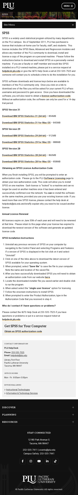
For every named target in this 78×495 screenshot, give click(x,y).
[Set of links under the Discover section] (72, 407)
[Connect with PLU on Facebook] (23, 461)
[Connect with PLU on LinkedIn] (47, 461)
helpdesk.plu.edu (11, 71)
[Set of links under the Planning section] (72, 414)
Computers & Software (31, 17)
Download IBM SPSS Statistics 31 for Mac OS (26, 122)
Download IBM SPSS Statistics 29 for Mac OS (26, 142)
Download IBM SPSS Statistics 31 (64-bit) (24, 116)
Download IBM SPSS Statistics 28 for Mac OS (26, 161)
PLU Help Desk (7, 17)
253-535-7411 (30, 450)
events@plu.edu (47, 450)
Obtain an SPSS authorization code (23, 331)
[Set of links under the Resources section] (72, 422)
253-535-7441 (47, 453)
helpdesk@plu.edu (19, 355)
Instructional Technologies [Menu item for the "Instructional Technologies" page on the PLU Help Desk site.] (18, 390)
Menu (68, 6)
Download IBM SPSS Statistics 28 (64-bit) (24, 155)
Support (18, 17)
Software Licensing (54, 178)
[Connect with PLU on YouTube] (39, 461)
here (47, 277)
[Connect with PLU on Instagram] (31, 461)
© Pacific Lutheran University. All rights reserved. (39, 489)
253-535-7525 (17, 352)
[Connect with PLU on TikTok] (55, 461)
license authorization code (56, 96)
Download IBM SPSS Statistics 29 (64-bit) (24, 135)
